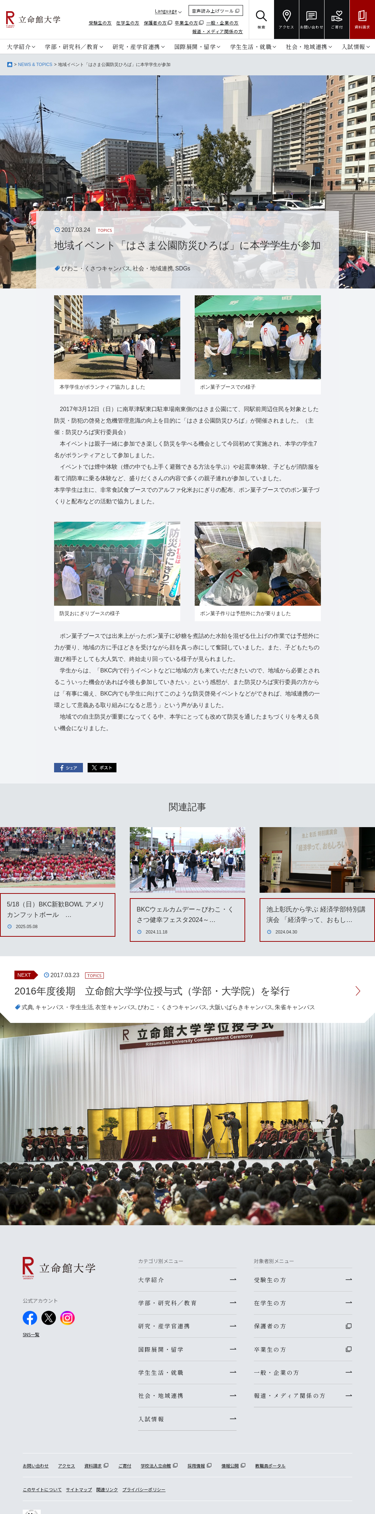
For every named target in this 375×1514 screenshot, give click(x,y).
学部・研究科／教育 (71, 46)
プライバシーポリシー (144, 1494)
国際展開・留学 (195, 46)
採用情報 (196, 1470)
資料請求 (93, 1470)
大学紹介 (19, 46)
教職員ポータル (270, 1470)
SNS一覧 (31, 1334)
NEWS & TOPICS (35, 64)
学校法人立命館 (156, 1470)
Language (166, 11)
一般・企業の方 (222, 22)
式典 (27, 1008)
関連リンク (107, 1494)
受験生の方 (100, 22)
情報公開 (230, 1470)
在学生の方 (128, 22)
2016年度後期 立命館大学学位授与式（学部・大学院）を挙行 (157, 991)
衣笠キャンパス (115, 1008)
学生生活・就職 (251, 46)
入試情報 (353, 46)
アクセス (66, 1470)
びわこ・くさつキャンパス (96, 268)
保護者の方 (155, 22)
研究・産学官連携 (136, 46)
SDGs (183, 268)
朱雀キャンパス (295, 1008)
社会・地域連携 (306, 46)
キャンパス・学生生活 (64, 1008)
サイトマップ (79, 1494)
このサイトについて (42, 1494)
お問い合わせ (36, 1470)
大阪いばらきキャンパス (241, 1008)
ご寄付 (124, 1470)
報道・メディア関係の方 (217, 31)
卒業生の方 (186, 22)
